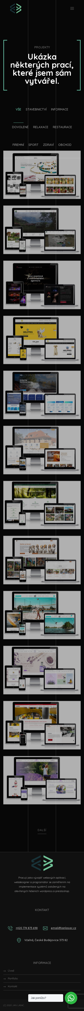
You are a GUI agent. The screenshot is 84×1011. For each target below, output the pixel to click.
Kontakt (12, 986)
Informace (59, 109)
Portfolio (13, 978)
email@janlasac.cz (63, 928)
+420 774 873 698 (27, 928)
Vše (18, 109)
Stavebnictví (36, 109)
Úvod (11, 970)
